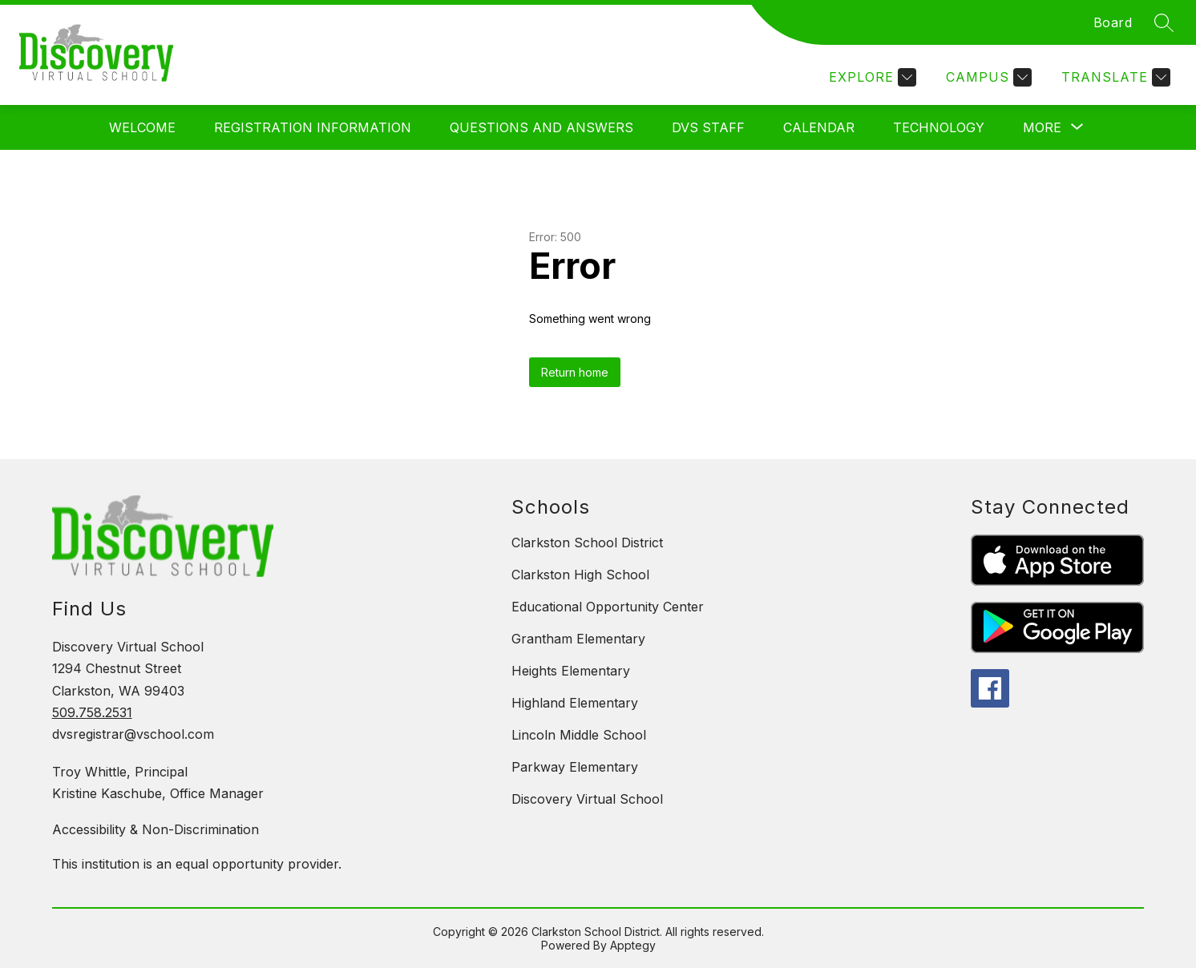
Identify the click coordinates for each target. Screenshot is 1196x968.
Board (1113, 22)
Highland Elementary (574, 703)
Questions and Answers (541, 127)
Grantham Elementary (578, 639)
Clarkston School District (587, 542)
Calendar (819, 127)
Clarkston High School (580, 575)
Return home (574, 372)
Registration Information (312, 127)
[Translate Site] (1113, 77)
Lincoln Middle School (578, 735)
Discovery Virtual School (587, 799)
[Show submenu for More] (1042, 127)
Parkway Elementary (574, 767)
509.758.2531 (92, 712)
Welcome (142, 127)
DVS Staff (708, 127)
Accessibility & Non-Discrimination (155, 829)
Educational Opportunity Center (607, 607)
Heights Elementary (570, 671)
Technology (938, 127)
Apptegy (633, 945)
